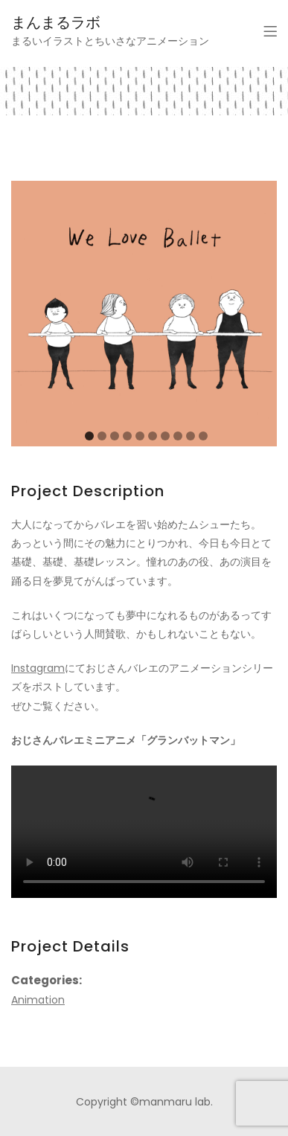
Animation (38, 999)
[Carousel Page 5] (139, 435)
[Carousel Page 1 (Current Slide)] (89, 435)
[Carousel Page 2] (101, 435)
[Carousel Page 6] (152, 435)
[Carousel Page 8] (177, 435)
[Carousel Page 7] (165, 435)
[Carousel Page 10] (203, 435)
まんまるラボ (55, 22)
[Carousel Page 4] (127, 435)
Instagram (38, 668)
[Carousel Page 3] (114, 435)
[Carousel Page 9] (190, 435)
